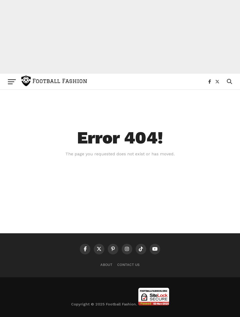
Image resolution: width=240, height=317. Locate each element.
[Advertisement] (120, 37)
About (106, 265)
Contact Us (128, 265)
